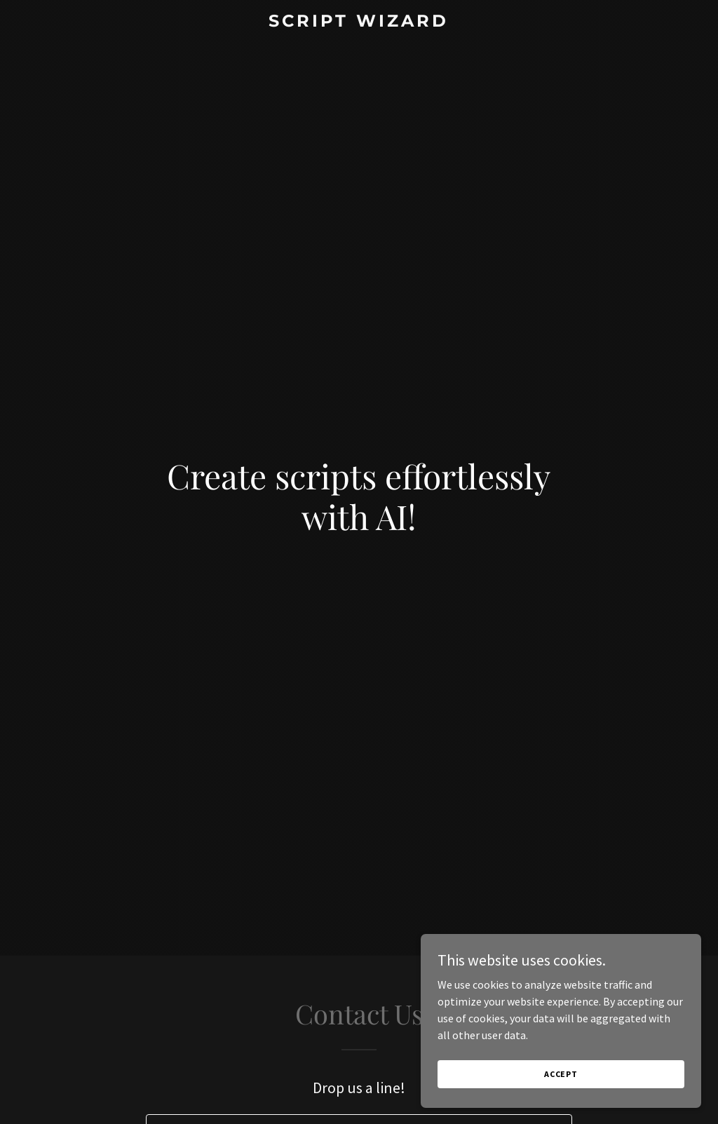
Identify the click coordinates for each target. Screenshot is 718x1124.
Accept (561, 1083)
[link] (358, 22)
